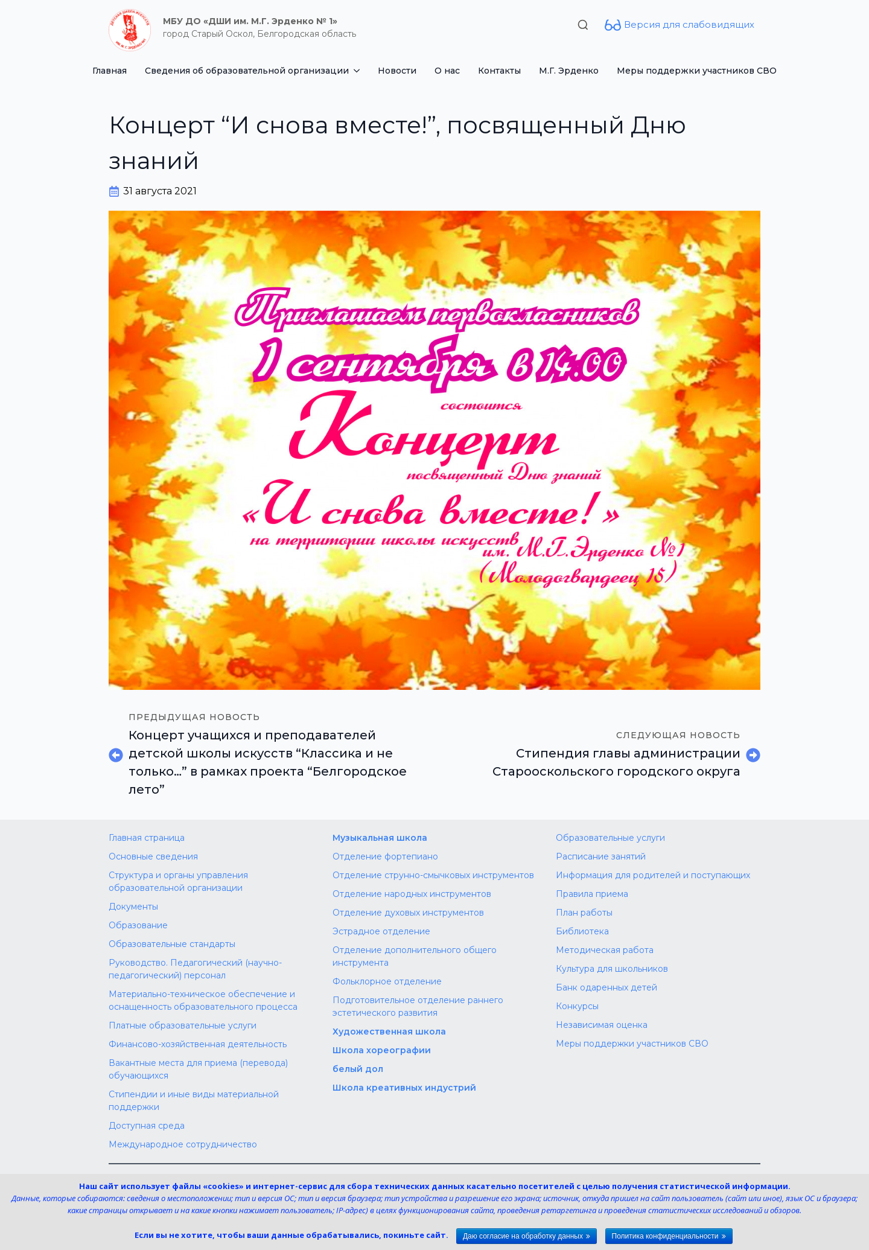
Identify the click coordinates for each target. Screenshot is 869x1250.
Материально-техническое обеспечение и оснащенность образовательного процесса (203, 1000)
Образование (138, 925)
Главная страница (147, 837)
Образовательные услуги (610, 837)
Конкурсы (577, 1006)
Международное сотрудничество (183, 1144)
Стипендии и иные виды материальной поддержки (194, 1100)
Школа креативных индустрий (404, 1087)
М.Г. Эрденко (569, 70)
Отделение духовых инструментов (408, 912)
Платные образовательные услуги (182, 1025)
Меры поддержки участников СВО (697, 70)
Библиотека (582, 931)
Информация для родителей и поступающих (653, 875)
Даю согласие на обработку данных (523, 1236)
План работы (584, 912)
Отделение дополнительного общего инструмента (415, 956)
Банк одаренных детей (606, 987)
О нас (447, 70)
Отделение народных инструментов (412, 893)
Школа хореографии (382, 1050)
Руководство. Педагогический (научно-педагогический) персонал (195, 969)
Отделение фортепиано (385, 856)
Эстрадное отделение (381, 931)
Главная (109, 70)
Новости (397, 70)
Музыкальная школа (380, 837)
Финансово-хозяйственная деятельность (198, 1044)
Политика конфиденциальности (665, 1236)
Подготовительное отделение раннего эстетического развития (418, 1006)
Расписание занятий (601, 856)
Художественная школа (389, 1031)
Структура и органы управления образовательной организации (178, 881)
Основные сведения (153, 856)
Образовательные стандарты (172, 944)
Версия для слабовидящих (689, 24)
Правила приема (592, 893)
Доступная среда (147, 1125)
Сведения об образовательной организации (247, 70)
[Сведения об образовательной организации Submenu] (359, 70)
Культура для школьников (612, 968)
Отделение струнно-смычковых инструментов (433, 875)
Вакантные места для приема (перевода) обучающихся (198, 1069)
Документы (133, 906)
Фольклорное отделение (387, 981)
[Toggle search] (583, 24)
